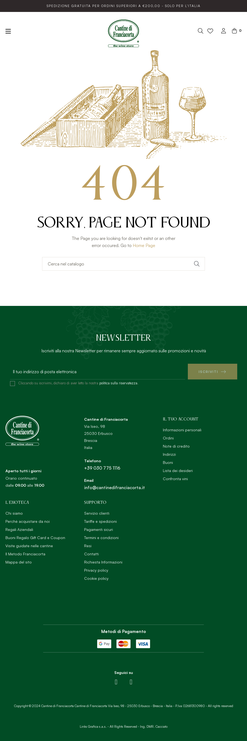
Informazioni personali (182, 429)
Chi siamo (14, 513)
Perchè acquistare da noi (27, 521)
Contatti (91, 554)
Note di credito (176, 446)
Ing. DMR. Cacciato (153, 726)
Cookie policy (96, 578)
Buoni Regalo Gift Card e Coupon (35, 537)
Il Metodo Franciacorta (25, 554)
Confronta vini (175, 478)
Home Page (144, 245)
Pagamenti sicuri (98, 529)
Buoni (168, 462)
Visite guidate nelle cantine (29, 545)
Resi (87, 545)
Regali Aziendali (19, 529)
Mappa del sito (18, 562)
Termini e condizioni (101, 537)
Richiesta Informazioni (103, 562)
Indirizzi (169, 454)
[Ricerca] (123, 264)
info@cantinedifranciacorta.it (114, 487)
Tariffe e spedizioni (100, 521)
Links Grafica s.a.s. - (94, 726)
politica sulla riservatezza (118, 383)
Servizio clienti (96, 513)
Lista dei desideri (178, 470)
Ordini (168, 438)
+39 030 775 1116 (102, 468)
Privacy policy (96, 570)
